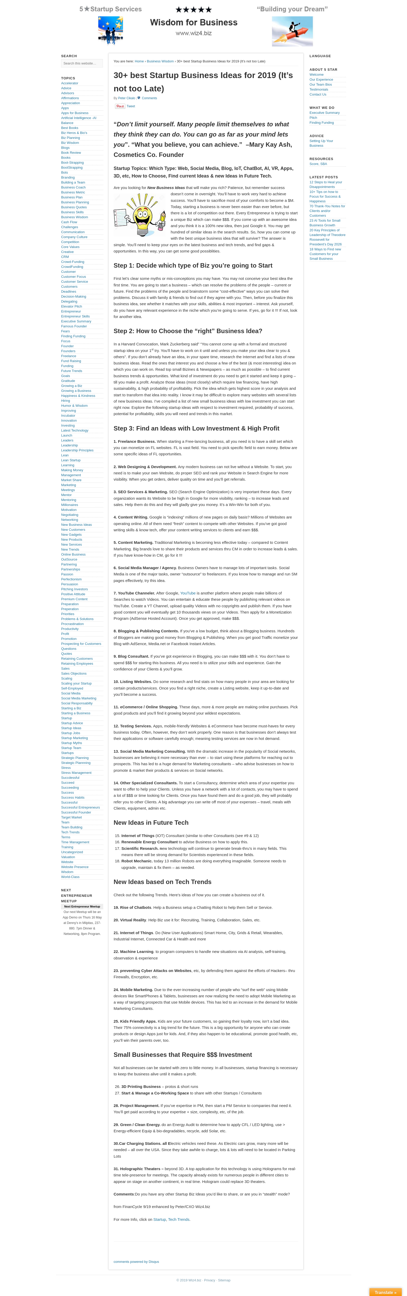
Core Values (70, 247)
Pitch (313, 118)
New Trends (70, 549)
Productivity (69, 629)
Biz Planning (70, 138)
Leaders (67, 440)
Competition (70, 242)
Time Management (75, 842)
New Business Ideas (76, 525)
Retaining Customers (77, 659)
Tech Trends (179, 1219)
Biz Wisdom (70, 143)
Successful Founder (76, 812)
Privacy (209, 1280)
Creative (67, 252)
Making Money (72, 470)
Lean (65, 455)
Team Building (71, 827)
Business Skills (72, 212)
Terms (65, 837)
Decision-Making (73, 296)
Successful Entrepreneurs (80, 807)
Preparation (69, 604)
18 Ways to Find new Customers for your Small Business (325, 254)
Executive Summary (76, 321)
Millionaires (69, 505)
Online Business (73, 554)
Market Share (71, 480)
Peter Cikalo (126, 98)
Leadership (69, 445)
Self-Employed (72, 688)
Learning (67, 465)
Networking (69, 520)
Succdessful (70, 778)
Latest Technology (74, 430)
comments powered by (136, 1262)
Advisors (67, 93)
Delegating (69, 301)
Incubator (68, 415)
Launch (66, 435)
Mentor (66, 495)
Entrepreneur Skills (75, 316)
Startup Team (71, 748)
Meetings (68, 490)
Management (71, 475)
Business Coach (73, 187)
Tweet (131, 106)
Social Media (70, 693)
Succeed (67, 783)
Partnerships (70, 569)
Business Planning (75, 202)
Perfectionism (71, 579)
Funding (67, 366)
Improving (68, 411)
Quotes (66, 654)
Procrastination (72, 624)
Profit (65, 634)
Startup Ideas (71, 728)
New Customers (73, 530)
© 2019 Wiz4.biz (189, 1280)
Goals (65, 376)
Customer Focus (73, 277)
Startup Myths (71, 743)
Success (67, 792)
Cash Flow (69, 222)
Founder (67, 346)
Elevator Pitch (71, 306)
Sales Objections (74, 673)
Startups (67, 753)
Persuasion (69, 584)
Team (65, 822)
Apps (65, 108)
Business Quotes (74, 207)
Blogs (65, 148)
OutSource (69, 559)
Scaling (66, 678)
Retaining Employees (77, 663)
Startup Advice (72, 723)
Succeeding (70, 788)
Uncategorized (72, 852)
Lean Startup (70, 460)
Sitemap (224, 1280)
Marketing (68, 485)
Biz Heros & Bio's (74, 133)
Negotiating (69, 515)
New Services (71, 544)
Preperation (69, 609)
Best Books (69, 128)
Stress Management (76, 773)
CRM (65, 257)
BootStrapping (71, 167)
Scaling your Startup (76, 683)
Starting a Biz (71, 708)
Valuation (68, 857)
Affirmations (70, 98)
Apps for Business (74, 113)
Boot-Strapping (72, 162)
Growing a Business (76, 391)
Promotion (68, 639)
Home (139, 61)
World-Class (70, 877)
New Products (71, 539)
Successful (69, 802)
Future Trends (71, 371)
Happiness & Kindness (78, 396)
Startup (159, 1219)
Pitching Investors (74, 589)
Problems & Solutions (77, 619)
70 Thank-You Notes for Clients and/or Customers (327, 210)
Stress (66, 768)
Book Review (71, 153)
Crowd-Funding (72, 262)
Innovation (69, 420)
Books (65, 158)
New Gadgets (71, 535)
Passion (67, 574)
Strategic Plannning (75, 763)
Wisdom (67, 872)
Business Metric (73, 192)
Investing (68, 425)
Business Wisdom (160, 61)
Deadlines (68, 291)
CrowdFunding (72, 267)
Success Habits (72, 797)
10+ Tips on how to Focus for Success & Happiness (325, 196)
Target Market (71, 817)
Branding (68, 177)
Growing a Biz (71, 386)
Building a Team (73, 182)
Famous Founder (74, 326)
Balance (67, 123)
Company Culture (74, 237)
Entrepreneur (71, 311)
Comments (149, 98)
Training (67, 847)
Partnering (69, 564)
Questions (68, 649)
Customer (68, 272)
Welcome (316, 74)
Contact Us (317, 94)
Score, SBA (318, 164)
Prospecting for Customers (81, 644)
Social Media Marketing (78, 698)
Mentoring (68, 500)
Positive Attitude (73, 594)
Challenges (69, 227)
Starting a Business (75, 713)
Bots (64, 172)
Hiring (65, 401)
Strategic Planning (75, 758)
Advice (66, 88)
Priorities (67, 614)
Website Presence (74, 867)
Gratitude (68, 381)
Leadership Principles (77, 450)
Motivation (68, 510)
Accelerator (69, 83)
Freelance (68, 356)
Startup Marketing (74, 738)
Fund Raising (71, 361)
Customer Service (74, 282)
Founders (68, 351)
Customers (69, 286)
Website (67, 862)
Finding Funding (73, 336)
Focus (65, 341)
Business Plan (71, 197)
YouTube (188, 593)
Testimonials (318, 89)
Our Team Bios (320, 84)
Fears (65, 331)
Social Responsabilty (77, 703)
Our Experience (321, 79)
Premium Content (74, 599)
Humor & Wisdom (74, 406)
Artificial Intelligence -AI (78, 118)
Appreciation (70, 103)
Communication (72, 232)
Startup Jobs (70, 733)
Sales (65, 668)
